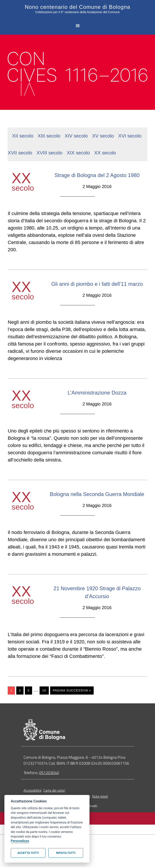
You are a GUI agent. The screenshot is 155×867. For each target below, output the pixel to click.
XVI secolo (129, 135)
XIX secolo (78, 151)
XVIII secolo (49, 151)
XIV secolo (76, 135)
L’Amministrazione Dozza (97, 407)
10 (44, 713)
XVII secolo (20, 151)
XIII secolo (49, 135)
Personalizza (20, 841)
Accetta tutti (28, 852)
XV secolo (103, 135)
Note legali (100, 819)
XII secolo (22, 135)
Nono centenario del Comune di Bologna (77, 6)
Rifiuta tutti (65, 852)
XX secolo (105, 151)
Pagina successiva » (72, 713)
